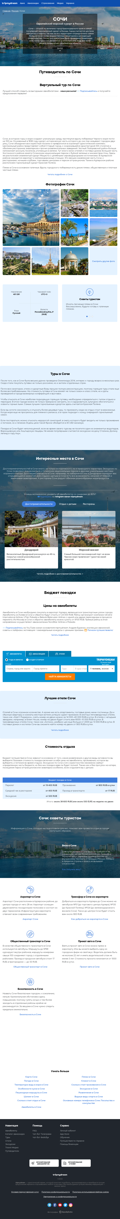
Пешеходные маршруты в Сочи (31, 1093)
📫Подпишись (44, 497)
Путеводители (12, 1151)
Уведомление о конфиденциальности (60, 1196)
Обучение (65, 1137)
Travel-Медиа (11, 1147)
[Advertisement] (60, 117)
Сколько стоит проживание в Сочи (88, 1085)
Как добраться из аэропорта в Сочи (89, 919)
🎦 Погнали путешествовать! (98, 630)
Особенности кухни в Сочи (31, 1089)
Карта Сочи (31, 1077)
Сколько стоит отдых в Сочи (31, 1100)
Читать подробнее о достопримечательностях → (60, 574)
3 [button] (92, 316)
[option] (31, 539)
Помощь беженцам (69, 1144)
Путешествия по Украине (72, 1141)
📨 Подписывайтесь (87, 91)
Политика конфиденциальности (56, 1192)
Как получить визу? (71, 869)
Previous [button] (3, 540)
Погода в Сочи (31, 1081)
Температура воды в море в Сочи (31, 1085)
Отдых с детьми (67, 504)
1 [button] (87, 316)
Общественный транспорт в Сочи (30, 967)
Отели (8, 1141)
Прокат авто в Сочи (89, 967)
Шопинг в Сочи (31, 1097)
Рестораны (89, 504)
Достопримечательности (38, 504)
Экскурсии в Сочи (89, 1089)
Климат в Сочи (88, 1081)
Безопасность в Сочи (30, 1014)
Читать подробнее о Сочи (60, 174)
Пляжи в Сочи (89, 1077)
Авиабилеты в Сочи (31, 1107)
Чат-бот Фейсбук (41, 1137)
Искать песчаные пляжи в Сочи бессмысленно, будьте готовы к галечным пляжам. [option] (87, 306)
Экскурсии (10, 1144)
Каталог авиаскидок (15, 1134)
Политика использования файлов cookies (90, 1192)
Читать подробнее (60, 635)
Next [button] (117, 540)
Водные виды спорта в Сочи (89, 1097)
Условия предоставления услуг (25, 1192)
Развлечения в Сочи (89, 1093)
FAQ (35, 1131)
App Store (64, 1134)
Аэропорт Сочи (30, 919)
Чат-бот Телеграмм (42, 1134)
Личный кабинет (68, 1131)
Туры (7, 1137)
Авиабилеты (11, 1131)
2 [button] (89, 316)
